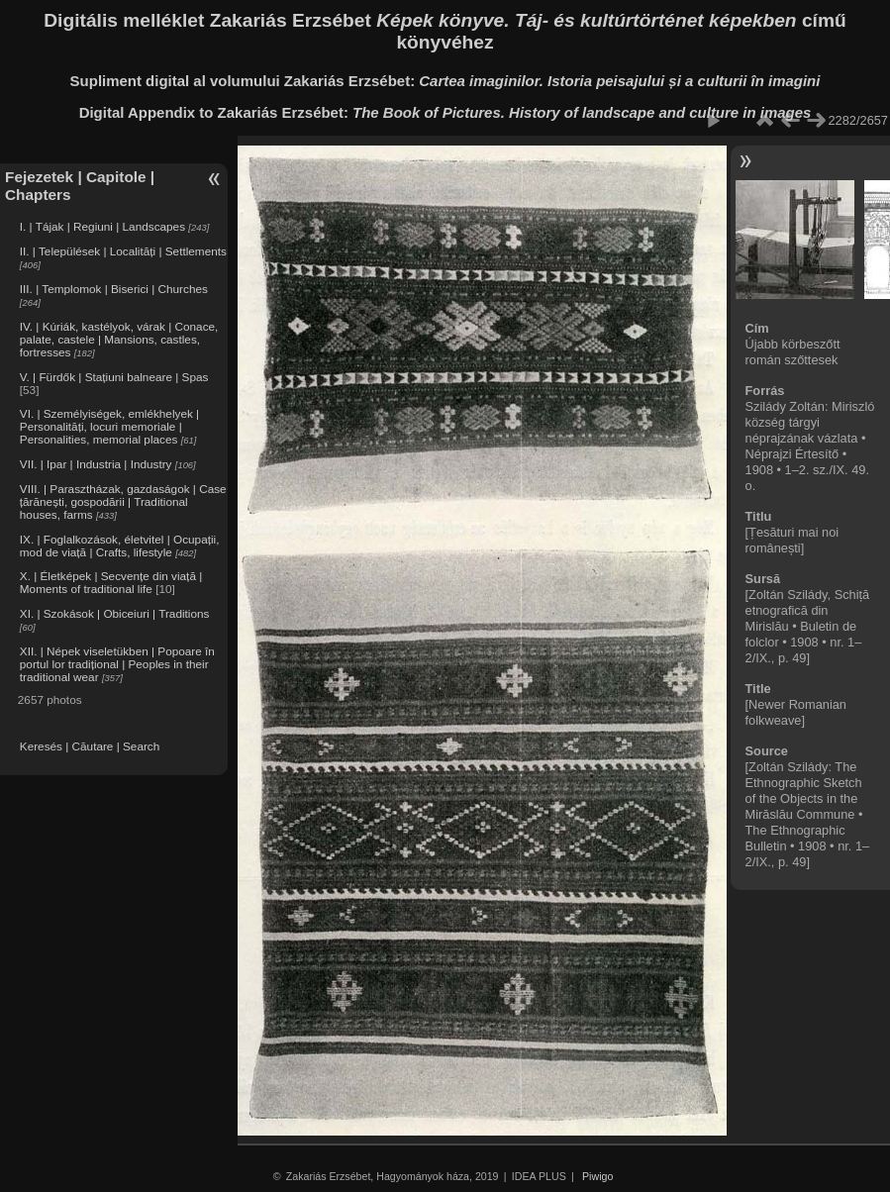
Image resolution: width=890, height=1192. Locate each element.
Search (141, 746)
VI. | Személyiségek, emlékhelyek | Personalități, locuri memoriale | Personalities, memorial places (109, 426)
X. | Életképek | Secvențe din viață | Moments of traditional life (111, 582)
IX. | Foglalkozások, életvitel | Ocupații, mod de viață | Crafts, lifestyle (120, 545)
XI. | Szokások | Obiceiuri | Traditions (115, 613)
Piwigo (597, 1176)
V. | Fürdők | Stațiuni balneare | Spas (114, 376)
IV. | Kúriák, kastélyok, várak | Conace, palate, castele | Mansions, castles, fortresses (119, 339)
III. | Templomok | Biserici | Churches (114, 288)
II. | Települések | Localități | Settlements (123, 251)
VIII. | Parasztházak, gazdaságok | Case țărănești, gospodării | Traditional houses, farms (123, 501)
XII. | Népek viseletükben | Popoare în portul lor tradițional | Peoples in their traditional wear (117, 664)
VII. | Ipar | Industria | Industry (96, 463)
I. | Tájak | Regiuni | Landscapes (102, 226)
